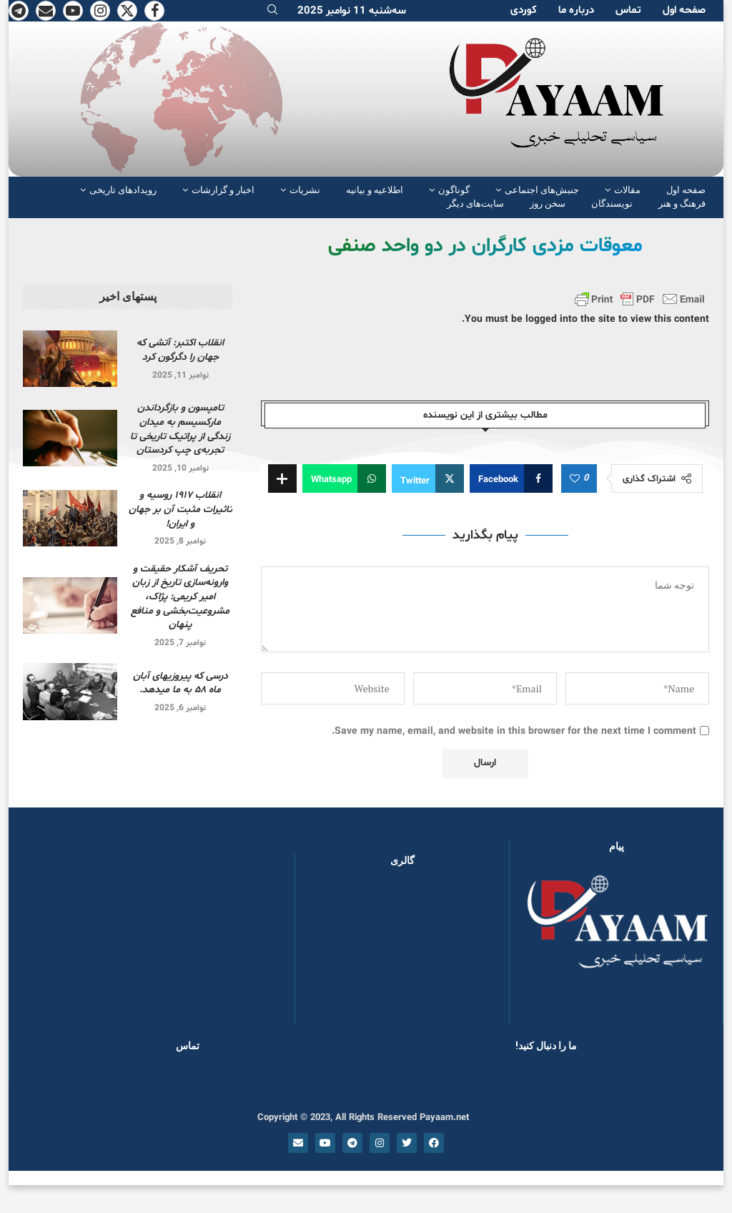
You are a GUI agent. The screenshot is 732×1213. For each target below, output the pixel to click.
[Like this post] (575, 479)
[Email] (46, 11)
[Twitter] (127, 11)
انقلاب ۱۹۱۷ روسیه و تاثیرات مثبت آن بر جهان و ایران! (180, 509)
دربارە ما (576, 10)
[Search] (272, 11)
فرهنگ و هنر (682, 203)
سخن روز (547, 203)
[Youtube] (73, 11)
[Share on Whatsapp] (344, 478)
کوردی (523, 10)
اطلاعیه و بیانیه (374, 190)
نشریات (305, 190)
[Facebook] (154, 11)
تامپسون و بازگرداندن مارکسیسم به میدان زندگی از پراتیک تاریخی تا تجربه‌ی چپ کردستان (180, 429)
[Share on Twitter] (428, 478)
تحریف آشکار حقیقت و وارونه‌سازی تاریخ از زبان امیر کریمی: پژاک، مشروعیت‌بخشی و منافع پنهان (180, 597)
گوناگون (454, 190)
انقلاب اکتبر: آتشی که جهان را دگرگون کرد (180, 350)
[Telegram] (19, 11)
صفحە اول (684, 10)
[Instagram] (100, 11)
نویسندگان (612, 203)
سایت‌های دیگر (475, 203)
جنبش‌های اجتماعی (542, 190)
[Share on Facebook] (511, 478)
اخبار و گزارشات (223, 190)
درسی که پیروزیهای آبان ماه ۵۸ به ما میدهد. (180, 683)
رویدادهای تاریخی (123, 190)
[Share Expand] (282, 478)
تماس (628, 10)
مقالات (627, 190)
